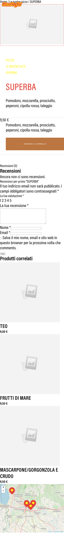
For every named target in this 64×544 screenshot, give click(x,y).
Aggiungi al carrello (35, 144)
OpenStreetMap (58, 534)
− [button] (3, 494)
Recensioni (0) (8, 166)
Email (5, 236)
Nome (5, 231)
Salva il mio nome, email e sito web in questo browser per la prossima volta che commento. (30, 246)
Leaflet (50, 534)
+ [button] (3, 490)
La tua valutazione (12, 196)
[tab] (32, 166)
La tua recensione (14, 206)
